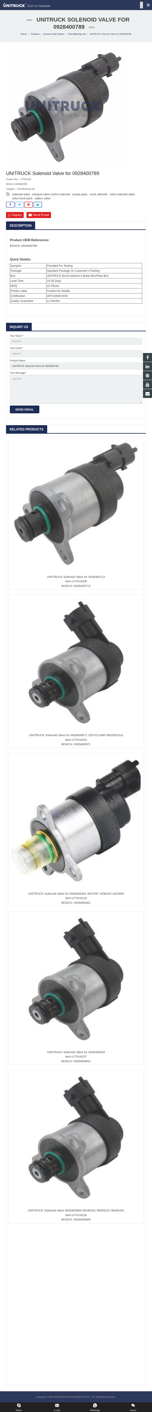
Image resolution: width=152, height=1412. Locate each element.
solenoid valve (21, 194)
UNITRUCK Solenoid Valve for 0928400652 (76, 1052)
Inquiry (15, 215)
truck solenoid (98, 194)
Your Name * (16, 335)
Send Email (39, 215)
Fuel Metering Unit (77, 34)
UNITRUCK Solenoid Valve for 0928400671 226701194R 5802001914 (76, 735)
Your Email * (16, 348)
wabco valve (42, 198)
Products (35, 34)
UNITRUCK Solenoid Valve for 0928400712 (76, 576)
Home (24, 34)
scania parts (79, 194)
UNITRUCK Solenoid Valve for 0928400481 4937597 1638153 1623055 (76, 893)
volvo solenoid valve (122, 194)
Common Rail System (53, 34)
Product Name (17, 360)
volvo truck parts (22, 198)
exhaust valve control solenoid (51, 194)
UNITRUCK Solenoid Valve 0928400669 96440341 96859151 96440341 (76, 1210)
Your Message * (18, 373)
